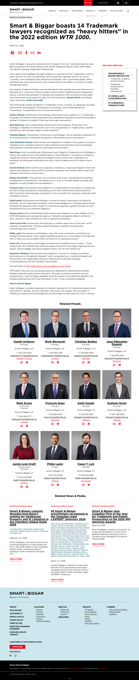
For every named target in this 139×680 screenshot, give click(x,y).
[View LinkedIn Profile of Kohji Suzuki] (89, 424)
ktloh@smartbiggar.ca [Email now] (86, 478)
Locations (103, 3)
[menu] (120, 89)
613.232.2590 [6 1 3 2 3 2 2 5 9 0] (25, 477)
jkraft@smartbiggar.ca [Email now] (24, 480)
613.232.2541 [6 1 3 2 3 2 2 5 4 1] (25, 353)
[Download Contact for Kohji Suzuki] (83, 424)
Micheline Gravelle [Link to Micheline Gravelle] (79, 534)
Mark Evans (24, 403)
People (53, 11)
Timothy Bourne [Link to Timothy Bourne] (77, 542)
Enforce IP (65, 612)
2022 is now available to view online (48, 266)
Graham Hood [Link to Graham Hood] (68, 536)
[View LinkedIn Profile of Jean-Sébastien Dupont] (120, 365)
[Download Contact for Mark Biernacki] (52, 362)
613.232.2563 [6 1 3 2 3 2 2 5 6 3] (87, 414)
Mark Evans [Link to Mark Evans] (27, 529)
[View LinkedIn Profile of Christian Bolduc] (89, 362)
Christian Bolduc (86, 341)
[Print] (12, 53)
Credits (69, 678)
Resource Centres (92, 623)
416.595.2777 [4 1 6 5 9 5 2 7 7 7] (25, 416)
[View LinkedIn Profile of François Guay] (58, 424)
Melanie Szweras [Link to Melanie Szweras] (75, 540)
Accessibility (16, 613)
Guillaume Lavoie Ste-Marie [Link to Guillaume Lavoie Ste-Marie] (61, 550)
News (87, 616)
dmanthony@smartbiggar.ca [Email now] (24, 355)
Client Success (91, 614)
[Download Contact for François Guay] (52, 424)
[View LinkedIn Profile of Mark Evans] (27, 426)
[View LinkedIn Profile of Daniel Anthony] (27, 362)
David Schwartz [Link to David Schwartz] (64, 554)
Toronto (28, 358)
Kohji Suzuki (86, 403)
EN (86, 3)
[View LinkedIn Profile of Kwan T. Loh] (89, 485)
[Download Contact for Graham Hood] (114, 424)
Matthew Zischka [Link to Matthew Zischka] (67, 530)
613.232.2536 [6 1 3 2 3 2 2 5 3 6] (56, 475)
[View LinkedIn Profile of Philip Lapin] (58, 485)
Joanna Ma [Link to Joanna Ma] (70, 538)
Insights (91, 11)
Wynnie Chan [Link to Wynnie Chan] (56, 544)
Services (64, 11)
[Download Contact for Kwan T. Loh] (83, 485)
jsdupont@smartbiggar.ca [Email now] (116, 358)
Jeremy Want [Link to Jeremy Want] (85, 556)
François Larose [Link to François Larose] (78, 548)
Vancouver (86, 481)
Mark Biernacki (55, 341)
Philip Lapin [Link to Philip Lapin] (55, 530)
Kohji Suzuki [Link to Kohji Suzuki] (63, 540)
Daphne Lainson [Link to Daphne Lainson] (25, 531)
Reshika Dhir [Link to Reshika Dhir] (67, 544)
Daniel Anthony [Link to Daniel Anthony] (81, 530)
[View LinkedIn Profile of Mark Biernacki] (58, 362)
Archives (88, 621)
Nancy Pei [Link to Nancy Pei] (17, 533)
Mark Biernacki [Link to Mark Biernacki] (72, 528)
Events (87, 619)
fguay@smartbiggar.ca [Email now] (55, 417)
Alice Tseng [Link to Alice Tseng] (55, 523)
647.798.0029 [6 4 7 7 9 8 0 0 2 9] (118, 414)
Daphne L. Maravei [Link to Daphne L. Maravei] (80, 550)
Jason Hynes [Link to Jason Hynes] (79, 536)
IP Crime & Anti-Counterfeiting (117, 97)
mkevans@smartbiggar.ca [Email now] (24, 419)
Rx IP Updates (91, 612)
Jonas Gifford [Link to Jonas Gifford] (56, 534)
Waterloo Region (43, 621)
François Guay (55, 403)
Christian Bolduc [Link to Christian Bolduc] (16, 529)
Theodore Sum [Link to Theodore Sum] (80, 523)
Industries (78, 11)
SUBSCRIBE (17, 647)
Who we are (117, 11)
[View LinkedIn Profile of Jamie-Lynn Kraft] (27, 487)
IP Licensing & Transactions (116, 104)
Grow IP (64, 614)
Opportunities (114, 612)
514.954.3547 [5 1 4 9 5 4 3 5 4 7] (118, 355)
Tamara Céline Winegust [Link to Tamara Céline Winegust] (66, 556)
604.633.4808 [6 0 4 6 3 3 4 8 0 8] (87, 475)
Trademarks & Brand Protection (120, 74)
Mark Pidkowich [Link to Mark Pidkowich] (57, 552)
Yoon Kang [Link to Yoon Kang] (14, 531)
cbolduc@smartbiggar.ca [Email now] (86, 355)
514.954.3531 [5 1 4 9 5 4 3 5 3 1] (56, 414)
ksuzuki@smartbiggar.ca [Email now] (86, 417)
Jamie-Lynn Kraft (24, 464)
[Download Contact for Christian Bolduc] (83, 362)
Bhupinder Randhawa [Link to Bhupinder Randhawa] (72, 552)
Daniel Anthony (24, 341)
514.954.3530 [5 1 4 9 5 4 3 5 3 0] (87, 353)
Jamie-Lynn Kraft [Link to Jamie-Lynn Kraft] (72, 546)
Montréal (86, 358)
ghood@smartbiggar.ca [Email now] (117, 417)
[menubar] (86, 11)
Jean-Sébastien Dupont (116, 343)
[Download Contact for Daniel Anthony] (21, 362)
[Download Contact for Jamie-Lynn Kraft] (21, 487)
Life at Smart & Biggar (118, 610)
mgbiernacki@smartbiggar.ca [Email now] (55, 355)
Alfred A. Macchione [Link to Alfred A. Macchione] (40, 531)
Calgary (39, 619)
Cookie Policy (16, 620)
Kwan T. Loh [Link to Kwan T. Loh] (60, 538)
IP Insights (89, 610)
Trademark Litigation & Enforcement (120, 80)
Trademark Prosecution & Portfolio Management (117, 87)
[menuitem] (53, 11)
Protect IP (65, 610)
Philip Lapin (55, 464)
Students (113, 614)
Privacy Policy (17, 617)
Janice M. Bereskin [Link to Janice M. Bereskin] (58, 528)
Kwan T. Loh (86, 464)
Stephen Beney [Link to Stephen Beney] (64, 542)
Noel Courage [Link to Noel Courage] (84, 528)
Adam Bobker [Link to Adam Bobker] (56, 532)
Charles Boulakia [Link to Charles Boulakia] (69, 532)
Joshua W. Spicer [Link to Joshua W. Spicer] (78, 554)
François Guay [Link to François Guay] (38, 529)
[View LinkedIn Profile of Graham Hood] (120, 424)
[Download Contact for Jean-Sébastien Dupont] (114, 365)
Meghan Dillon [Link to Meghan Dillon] (78, 544)
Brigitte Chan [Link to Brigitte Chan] (81, 532)
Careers (103, 11)
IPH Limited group (75, 668)
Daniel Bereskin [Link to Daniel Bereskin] (81, 526)
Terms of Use (16, 623)
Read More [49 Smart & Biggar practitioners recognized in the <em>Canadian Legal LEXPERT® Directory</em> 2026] (57, 580)
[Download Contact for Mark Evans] (21, 426)
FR (90, 3)
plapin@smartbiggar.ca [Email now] (55, 478)
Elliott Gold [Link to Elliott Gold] (66, 534)
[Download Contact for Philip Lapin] (52, 485)
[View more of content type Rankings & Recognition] (21, 17)
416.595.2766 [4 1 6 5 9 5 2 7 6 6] (56, 353)
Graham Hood (116, 403)
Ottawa (19, 358)
